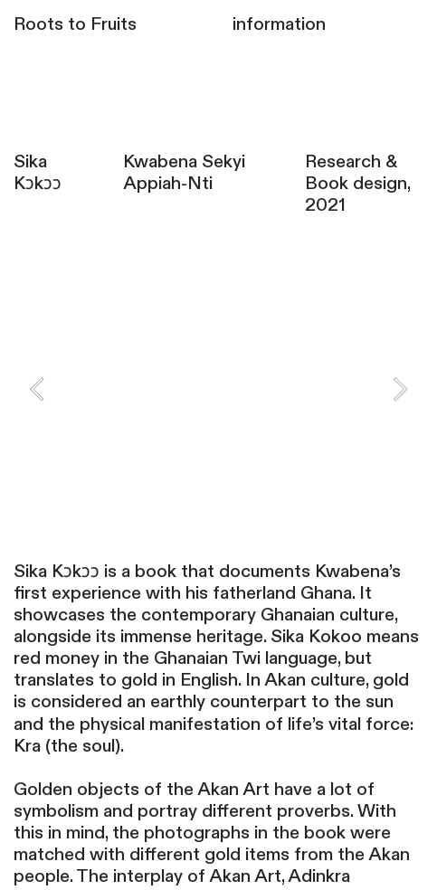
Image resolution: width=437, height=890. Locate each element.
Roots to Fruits (75, 24)
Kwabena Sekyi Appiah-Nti (184, 172)
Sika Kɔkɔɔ (38, 172)
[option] (218, 373)
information (279, 24)
